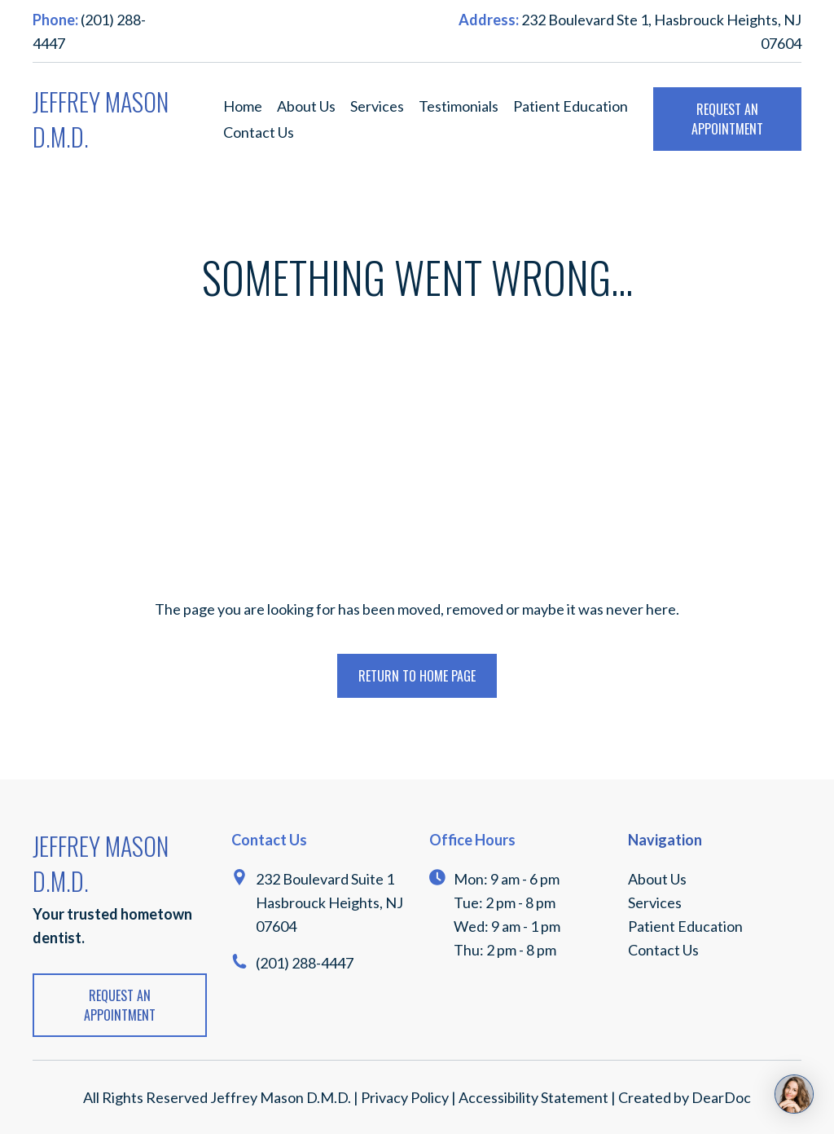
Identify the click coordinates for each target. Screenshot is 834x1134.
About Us (306, 106)
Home (242, 106)
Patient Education (570, 106)
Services (377, 106)
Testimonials (458, 106)
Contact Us (258, 132)
